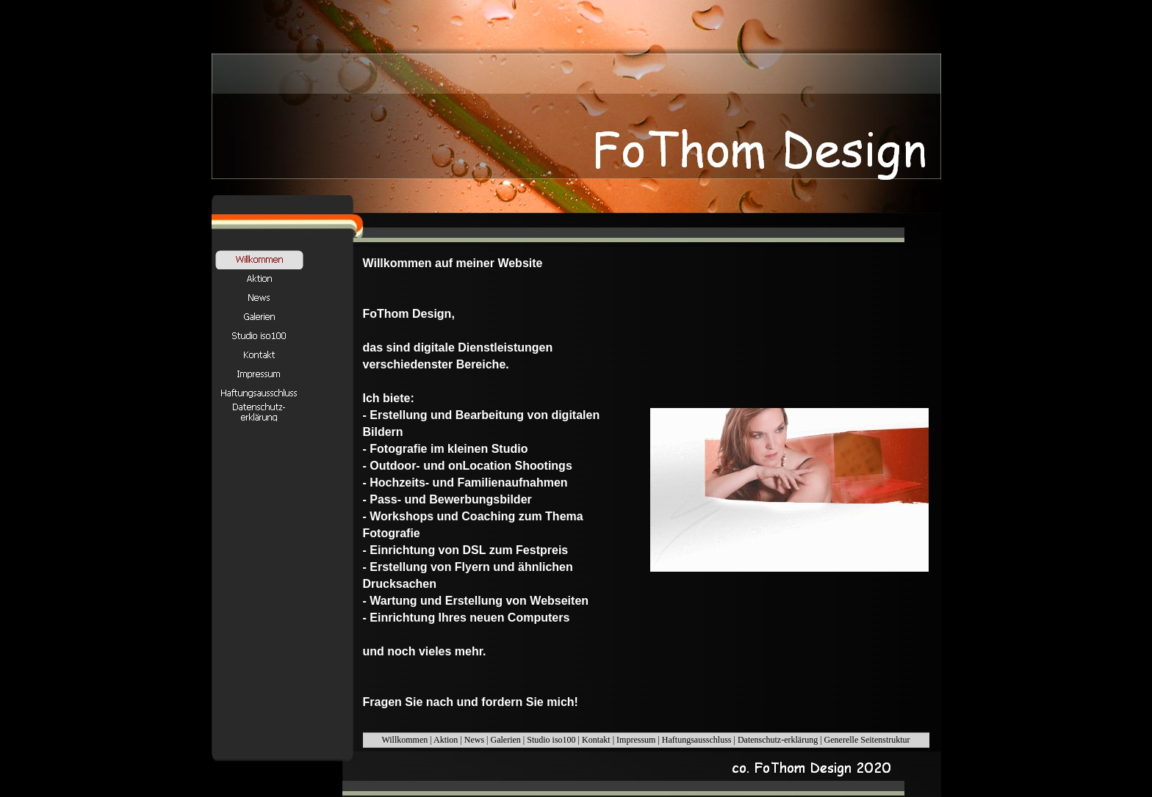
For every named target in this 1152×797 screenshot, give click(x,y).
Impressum (635, 740)
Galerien (506, 740)
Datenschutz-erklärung (778, 740)
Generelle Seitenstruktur (867, 740)
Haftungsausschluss (697, 740)
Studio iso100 (551, 740)
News (474, 740)
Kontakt (596, 740)
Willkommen (404, 740)
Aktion (445, 740)
